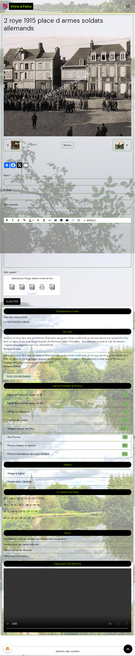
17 (32, 511)
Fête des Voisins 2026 (15, 317)
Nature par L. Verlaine (19, 481)
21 (8, 518)
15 (16, 511)
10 (15, 505)
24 (33, 518)
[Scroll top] (128, 649)
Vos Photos (67, 437)
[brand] (18, 6)
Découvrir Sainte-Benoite (18, 550)
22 (16, 518)
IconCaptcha (31, 294)
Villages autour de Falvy (67, 429)
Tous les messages (18, 376)
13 (38, 505)
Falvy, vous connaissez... (17, 555)
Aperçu (89, 220)
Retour (67, 145)
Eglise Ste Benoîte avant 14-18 (67, 395)
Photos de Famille (67, 420)
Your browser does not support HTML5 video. (67, 600)
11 (23, 505)
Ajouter (12, 301)
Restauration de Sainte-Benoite (21, 544)
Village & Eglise (16, 473)
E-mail (7, 190)
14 (8, 511)
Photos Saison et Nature (67, 445)
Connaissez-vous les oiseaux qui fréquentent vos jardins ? (35, 538)
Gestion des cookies (67, 651)
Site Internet (11, 204)
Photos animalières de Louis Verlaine (67, 454)
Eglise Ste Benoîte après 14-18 (67, 403)
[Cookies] (7, 649)
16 (24, 511)
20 (40, 511)
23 (24, 518)
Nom (6, 175)
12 (30, 505)
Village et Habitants (67, 412)
